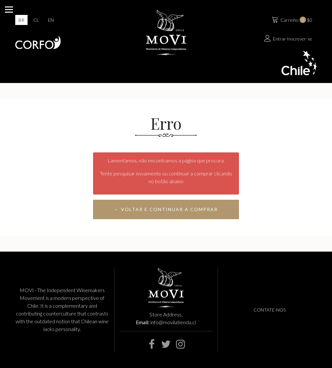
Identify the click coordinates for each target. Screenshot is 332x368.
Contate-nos (270, 310)
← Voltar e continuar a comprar (166, 209)
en (51, 20)
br (21, 20)
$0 (291, 19)
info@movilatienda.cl (173, 322)
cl (36, 20)
